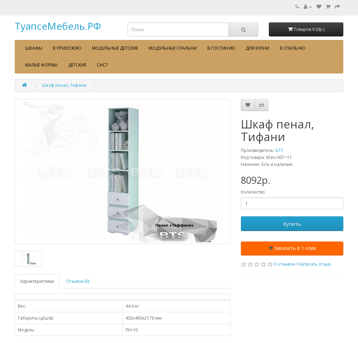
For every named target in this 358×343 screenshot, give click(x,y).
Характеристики (37, 281)
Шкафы (33, 48)
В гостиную (221, 48)
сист (102, 65)
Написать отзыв (314, 264)
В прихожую (67, 48)
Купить (292, 223)
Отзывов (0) (77, 281)
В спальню (292, 48)
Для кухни (257, 48)
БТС (279, 150)
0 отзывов (284, 264)
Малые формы (41, 65)
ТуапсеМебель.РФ (58, 26)
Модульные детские (115, 48)
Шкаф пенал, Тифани (64, 85)
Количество (253, 192)
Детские (77, 65)
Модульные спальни (173, 48)
